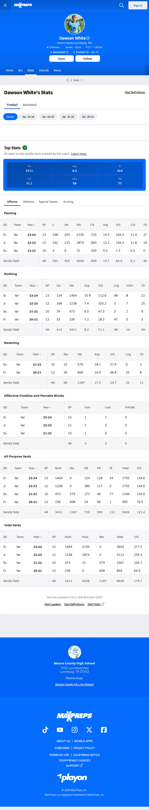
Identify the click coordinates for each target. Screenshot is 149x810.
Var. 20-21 (88, 116)
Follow (87, 59)
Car (59, 285)
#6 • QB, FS (86, 52)
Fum (87, 407)
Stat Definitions (135, 92)
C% (92, 224)
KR (86, 468)
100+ (130, 285)
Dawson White (74, 38)
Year (31, 224)
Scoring (68, 201)
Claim (61, 59)
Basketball (30, 105)
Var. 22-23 (48, 116)
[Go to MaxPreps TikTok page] (45, 730)
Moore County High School (74, 655)
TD (145, 224)
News (57, 70)
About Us (63, 741)
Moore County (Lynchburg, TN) (74, 43)
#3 (59, 52)
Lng (116, 285)
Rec (66, 354)
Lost (108, 407)
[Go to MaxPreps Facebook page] (104, 730)
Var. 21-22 (68, 116)
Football (12, 105)
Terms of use (59, 755)
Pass (85, 537)
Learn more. (79, 154)
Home (9, 70)
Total (125, 468)
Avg (105, 224)
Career (10, 116)
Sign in (138, 5)
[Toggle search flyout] (121, 5)
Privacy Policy (84, 748)
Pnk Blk (130, 407)
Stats (30, 70)
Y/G (118, 224)
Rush (58, 468)
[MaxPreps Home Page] (67, 80)
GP (44, 224)
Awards (44, 70)
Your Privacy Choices (74, 760)
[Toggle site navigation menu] (5, 5)
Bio (20, 70)
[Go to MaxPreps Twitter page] (89, 730)
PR (99, 468)
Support (74, 765)
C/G (133, 224)
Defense (28, 201)
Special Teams (48, 201)
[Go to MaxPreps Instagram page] (74, 730)
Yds (78, 224)
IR (111, 468)
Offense (12, 201)
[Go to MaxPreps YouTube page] (60, 730)
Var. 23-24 (28, 116)
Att (66, 224)
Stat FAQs (96, 604)
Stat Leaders (53, 604)
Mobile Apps (83, 741)
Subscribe (62, 748)
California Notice (86, 755)
